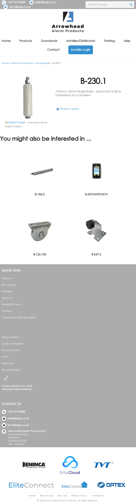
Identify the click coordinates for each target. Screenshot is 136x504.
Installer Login (80, 49)
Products (25, 41)
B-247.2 (96, 254)
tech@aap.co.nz (19, 6)
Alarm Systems (10, 337)
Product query (69, 108)
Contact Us (97, 495)
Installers (7, 291)
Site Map (62, 495)
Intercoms (8, 363)
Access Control (11, 350)
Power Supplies (11, 369)
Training (109, 41)
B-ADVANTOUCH (96, 194)
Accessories (43, 63)
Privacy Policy (79, 495)
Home (6, 41)
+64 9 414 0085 (13, 2)
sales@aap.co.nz (45, 2)
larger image (16, 122)
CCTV (5, 356)
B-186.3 (39, 194)
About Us (7, 297)
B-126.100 (39, 254)
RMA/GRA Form (11, 304)
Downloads (49, 41)
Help (127, 41)
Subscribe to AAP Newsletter (19, 317)
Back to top (46, 495)
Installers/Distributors (80, 41)
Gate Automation (22, 63)
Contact (53, 49)
